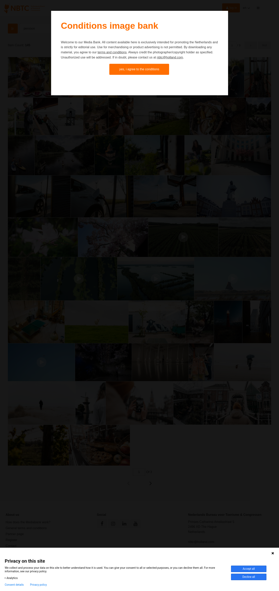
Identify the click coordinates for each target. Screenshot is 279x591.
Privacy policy (38, 584)
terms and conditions (112, 52)
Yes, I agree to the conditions (139, 69)
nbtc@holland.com (170, 57)
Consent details (14, 584)
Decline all (248, 576)
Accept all (249, 568)
